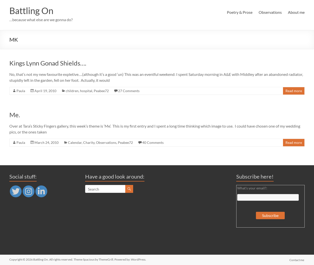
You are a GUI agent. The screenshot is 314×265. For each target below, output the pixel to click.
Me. (14, 115)
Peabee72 (101, 91)
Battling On (31, 10)
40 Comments (153, 142)
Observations (270, 12)
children (72, 91)
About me (296, 12)
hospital (86, 91)
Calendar (75, 142)
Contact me (297, 259)
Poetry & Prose (239, 12)
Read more (293, 91)
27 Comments (129, 91)
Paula (20, 91)
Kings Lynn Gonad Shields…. (47, 63)
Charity (88, 142)
